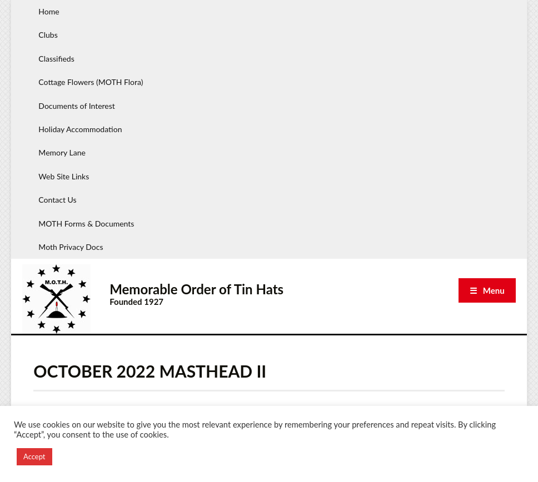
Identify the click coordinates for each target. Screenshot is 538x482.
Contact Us (57, 199)
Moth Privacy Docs (70, 247)
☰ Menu (487, 290)
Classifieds (56, 58)
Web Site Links (63, 176)
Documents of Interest (76, 106)
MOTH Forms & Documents (86, 223)
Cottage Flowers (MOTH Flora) (90, 82)
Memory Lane (62, 152)
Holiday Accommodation (80, 129)
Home (48, 11)
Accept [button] (34, 456)
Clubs (47, 34)
